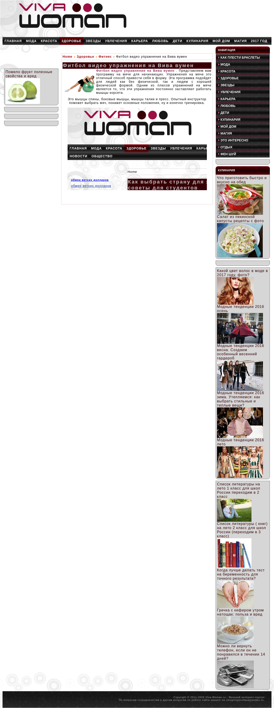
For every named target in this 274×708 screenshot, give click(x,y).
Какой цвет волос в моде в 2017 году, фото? (242, 273)
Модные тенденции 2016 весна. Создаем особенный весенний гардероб (240, 352)
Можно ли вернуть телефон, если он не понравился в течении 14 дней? (241, 652)
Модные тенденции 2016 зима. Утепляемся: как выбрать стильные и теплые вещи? (240, 399)
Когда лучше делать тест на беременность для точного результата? (241, 574)
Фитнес (105, 56)
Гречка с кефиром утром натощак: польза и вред (240, 612)
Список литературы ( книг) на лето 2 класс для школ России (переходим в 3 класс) (242, 530)
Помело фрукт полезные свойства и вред (29, 74)
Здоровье (85, 56)
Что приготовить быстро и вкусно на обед (242, 180)
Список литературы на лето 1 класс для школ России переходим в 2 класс (238, 490)
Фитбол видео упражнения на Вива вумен (128, 65)
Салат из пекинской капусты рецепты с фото (240, 219)
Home (67, 56)
